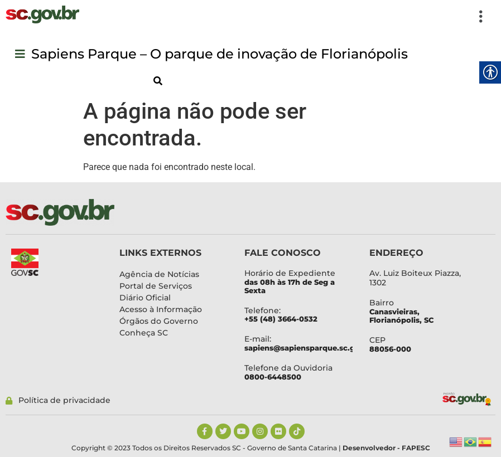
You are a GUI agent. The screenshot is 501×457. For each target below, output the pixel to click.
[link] (42, 14)
